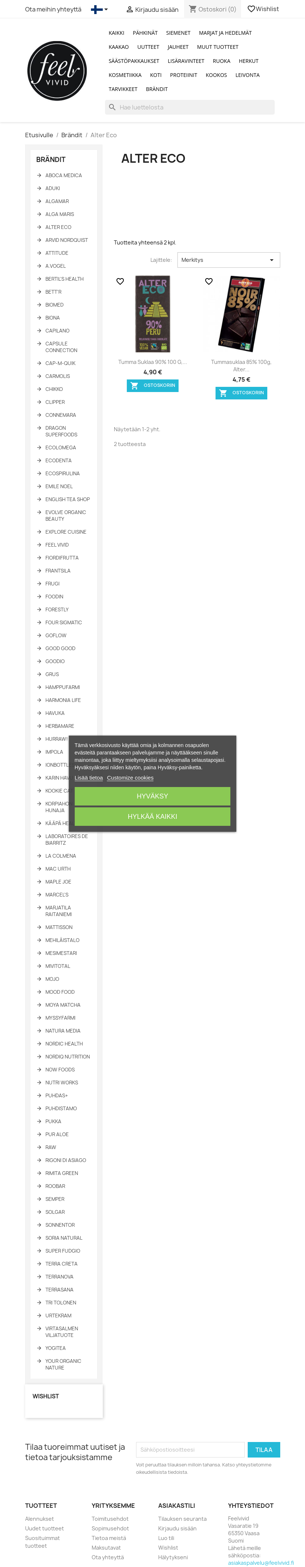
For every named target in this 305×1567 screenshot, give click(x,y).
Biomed (54, 304)
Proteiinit (183, 74)
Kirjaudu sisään (177, 1528)
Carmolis (57, 376)
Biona (52, 317)
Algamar (57, 201)
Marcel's (56, 894)
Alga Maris (59, 214)
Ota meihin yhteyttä (53, 9)
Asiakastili (176, 1506)
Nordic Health (64, 1043)
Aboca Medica (63, 175)
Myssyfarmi (60, 1017)
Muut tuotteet (217, 46)
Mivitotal (57, 966)
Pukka (53, 1121)
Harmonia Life (63, 700)
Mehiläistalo (62, 940)
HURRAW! (56, 739)
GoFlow (56, 635)
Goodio (55, 661)
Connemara (60, 415)
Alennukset (39, 1518)
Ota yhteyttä (108, 1557)
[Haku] (190, 107)
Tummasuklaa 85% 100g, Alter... (241, 365)
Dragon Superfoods (61, 431)
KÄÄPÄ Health (63, 823)
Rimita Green (61, 1173)
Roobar (55, 1186)
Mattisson (58, 927)
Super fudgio (62, 1250)
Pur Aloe (57, 1134)
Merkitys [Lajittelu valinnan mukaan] (229, 260)
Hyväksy (152, 796)
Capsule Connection (61, 347)
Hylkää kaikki (152, 816)
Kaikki (116, 32)
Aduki (52, 188)
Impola (54, 752)
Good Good (60, 648)
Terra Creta (61, 1263)
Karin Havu (59, 777)
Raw (50, 1147)
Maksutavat (106, 1547)
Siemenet (178, 32)
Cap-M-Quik (60, 363)
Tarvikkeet (123, 88)
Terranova (59, 1276)
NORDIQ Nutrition (67, 1056)
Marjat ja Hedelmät (225, 32)
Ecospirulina (62, 473)
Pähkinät (145, 32)
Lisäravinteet (186, 60)
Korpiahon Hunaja (58, 807)
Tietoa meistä (109, 1537)
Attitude (56, 253)
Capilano (57, 330)
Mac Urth (58, 868)
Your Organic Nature (63, 1364)
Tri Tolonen (60, 1302)
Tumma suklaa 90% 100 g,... (152, 361)
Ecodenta (58, 460)
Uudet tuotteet (44, 1528)
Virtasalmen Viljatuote (61, 1331)
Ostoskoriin (152, 385)
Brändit (157, 88)
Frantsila (58, 570)
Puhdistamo (61, 1108)
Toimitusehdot (110, 1518)
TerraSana (59, 1289)
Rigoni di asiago (65, 1160)
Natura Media (63, 1030)
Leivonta (247, 74)
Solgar (55, 1212)
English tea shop (67, 499)
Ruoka (221, 60)
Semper (54, 1199)
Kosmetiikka (125, 74)
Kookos (216, 74)
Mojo (52, 979)
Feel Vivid (57, 544)
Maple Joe (58, 881)
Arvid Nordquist (66, 240)
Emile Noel (59, 486)
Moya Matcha (63, 1005)
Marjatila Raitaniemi (58, 911)
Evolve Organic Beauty (65, 515)
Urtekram (58, 1315)
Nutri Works (61, 1082)
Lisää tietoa (89, 777)
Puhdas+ (56, 1095)
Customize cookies (130, 777)
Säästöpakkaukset (134, 60)
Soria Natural (63, 1238)
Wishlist (263, 8)
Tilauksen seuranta (182, 1518)
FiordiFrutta (62, 557)
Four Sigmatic (63, 622)
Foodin (54, 596)
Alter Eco (58, 227)
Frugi (52, 583)
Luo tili (166, 1537)
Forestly (57, 609)
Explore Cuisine (66, 531)
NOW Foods (60, 1069)
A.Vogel (55, 266)
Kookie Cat (59, 790)
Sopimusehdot (110, 1528)
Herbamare (59, 726)
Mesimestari (61, 953)
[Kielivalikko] (101, 10)
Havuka (55, 713)
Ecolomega (60, 447)
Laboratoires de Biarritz (66, 839)
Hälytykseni (173, 1557)
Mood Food (60, 992)
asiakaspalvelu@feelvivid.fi (261, 1562)
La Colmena (60, 855)
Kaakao (119, 46)
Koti (156, 74)
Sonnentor (60, 1225)
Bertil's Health (64, 279)
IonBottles (60, 764)
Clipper (55, 402)
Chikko (54, 389)
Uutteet (148, 46)
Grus (52, 674)
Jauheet (178, 46)
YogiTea (55, 1348)
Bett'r (53, 291)
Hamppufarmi (62, 687)
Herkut (248, 60)
